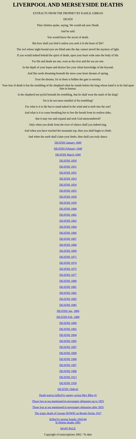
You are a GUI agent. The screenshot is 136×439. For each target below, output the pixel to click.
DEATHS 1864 (67, 226)
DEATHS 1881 (67, 286)
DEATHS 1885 (67, 305)
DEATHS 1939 (67, 383)
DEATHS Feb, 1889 (67, 317)
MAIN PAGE (68, 428)
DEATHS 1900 (67, 359)
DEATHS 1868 (67, 244)
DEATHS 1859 (67, 202)
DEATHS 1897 (67, 347)
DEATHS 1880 (67, 280)
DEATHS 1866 (67, 232)
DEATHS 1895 (67, 341)
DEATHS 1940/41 (68, 389)
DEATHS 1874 (67, 262)
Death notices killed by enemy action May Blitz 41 (68, 395)
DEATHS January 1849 (68, 142)
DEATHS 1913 (67, 377)
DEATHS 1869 (67, 250)
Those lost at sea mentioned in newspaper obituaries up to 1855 (68, 401)
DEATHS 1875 (67, 268)
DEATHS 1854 (67, 184)
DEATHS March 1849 (68, 154)
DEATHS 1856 (67, 196)
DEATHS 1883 (67, 299)
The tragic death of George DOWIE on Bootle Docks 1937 (68, 413)
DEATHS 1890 (67, 323)
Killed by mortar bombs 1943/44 (68, 419)
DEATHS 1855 (67, 190)
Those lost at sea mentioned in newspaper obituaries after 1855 (68, 407)
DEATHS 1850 (67, 160)
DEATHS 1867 (67, 238)
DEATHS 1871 (67, 256)
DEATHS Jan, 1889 (68, 311)
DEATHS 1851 (67, 166)
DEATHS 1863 (67, 220)
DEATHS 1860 (67, 208)
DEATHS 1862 (67, 214)
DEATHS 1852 (67, 172)
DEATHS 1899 (67, 353)
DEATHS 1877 (67, 274)
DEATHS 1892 (67, 329)
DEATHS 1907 (67, 365)
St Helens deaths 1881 (68, 422)
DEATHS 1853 (67, 178)
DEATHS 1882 (67, 292)
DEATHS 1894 (67, 335)
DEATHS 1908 (67, 371)
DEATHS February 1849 (68, 148)
